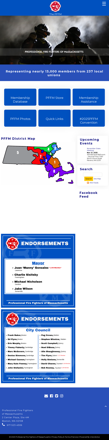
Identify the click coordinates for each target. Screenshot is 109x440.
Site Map (97, 179)
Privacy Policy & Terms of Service (65, 437)
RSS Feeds (94, 183)
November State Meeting (93, 149)
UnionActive (95, 437)
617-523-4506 (14, 425)
